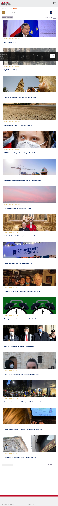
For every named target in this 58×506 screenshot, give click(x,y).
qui (12, 58)
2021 (9, 9)
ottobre (14, 9)
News (4, 9)
